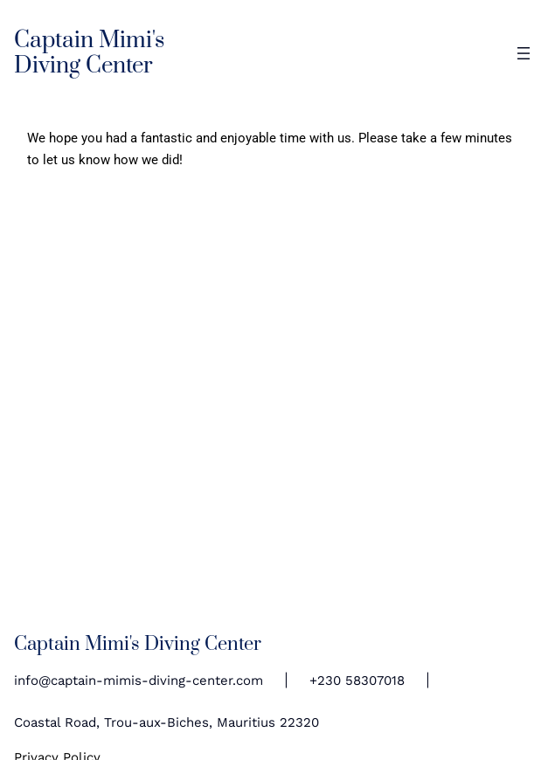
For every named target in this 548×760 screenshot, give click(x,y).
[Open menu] (523, 53)
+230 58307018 (357, 680)
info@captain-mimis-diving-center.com (138, 680)
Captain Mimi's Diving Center (89, 53)
